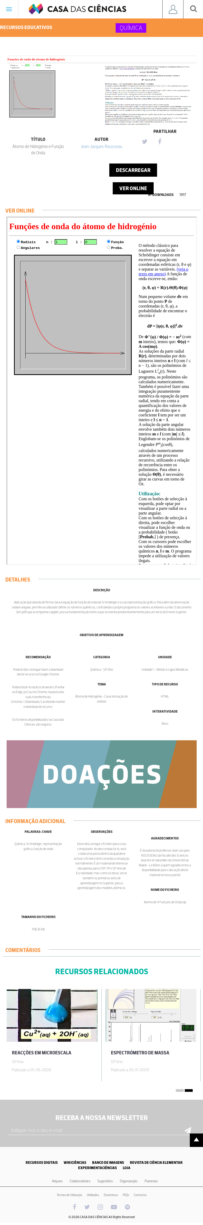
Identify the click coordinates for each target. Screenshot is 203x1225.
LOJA (126, 1168)
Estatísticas (111, 1195)
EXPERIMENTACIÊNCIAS (97, 1168)
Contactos (140, 1195)
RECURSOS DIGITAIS (42, 1162)
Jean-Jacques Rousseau (101, 146)
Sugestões (105, 1181)
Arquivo (57, 1181)
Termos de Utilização (69, 1195)
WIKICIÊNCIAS (75, 1162)
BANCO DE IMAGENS (108, 1162)
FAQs (126, 1195)
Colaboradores (80, 1181)
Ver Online (133, 188)
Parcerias (151, 1181)
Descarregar (133, 170)
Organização (129, 1181)
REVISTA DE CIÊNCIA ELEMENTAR (156, 1162)
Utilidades (93, 1195)
